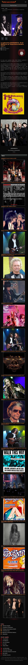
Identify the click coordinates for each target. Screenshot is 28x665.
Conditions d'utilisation (8, 627)
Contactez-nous (6, 630)
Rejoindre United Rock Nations (9, 632)
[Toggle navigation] (25, 2)
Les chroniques (5, 642)
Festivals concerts (6, 655)
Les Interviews (5, 648)
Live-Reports (4, 640)
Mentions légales (6, 625)
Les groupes (4, 639)
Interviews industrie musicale (8, 651)
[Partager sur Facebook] (2, 38)
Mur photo (4, 653)
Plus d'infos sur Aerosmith (14, 150)
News (6, 8)
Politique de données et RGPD (9, 629)
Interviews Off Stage (6, 650)
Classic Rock (4, 645)
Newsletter (5, 634)
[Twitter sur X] (6, 38)
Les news (4, 644)
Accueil (2, 8)
